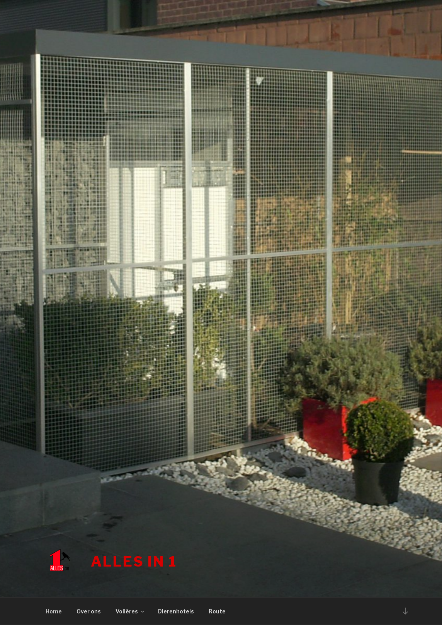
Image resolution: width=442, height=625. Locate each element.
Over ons (88, 611)
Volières (130, 611)
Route (217, 611)
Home (54, 611)
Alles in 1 (134, 561)
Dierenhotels (176, 611)
